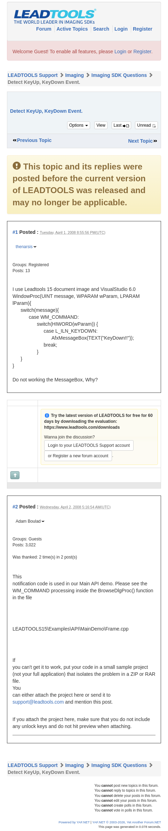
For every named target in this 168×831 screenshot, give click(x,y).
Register (142, 29)
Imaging (74, 75)
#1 (15, 232)
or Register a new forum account (78, 455)
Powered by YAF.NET (74, 822)
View (100, 125)
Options (78, 125)
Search (102, 29)
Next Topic (140, 141)
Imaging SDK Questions (119, 75)
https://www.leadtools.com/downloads (82, 427)
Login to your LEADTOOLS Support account (89, 445)
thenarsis (24, 246)
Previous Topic (34, 140)
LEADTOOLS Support (33, 75)
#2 (15, 506)
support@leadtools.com (38, 702)
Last (121, 125)
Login (121, 29)
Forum (44, 29)
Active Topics (72, 29)
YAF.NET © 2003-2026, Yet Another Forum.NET (126, 822)
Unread (146, 125)
